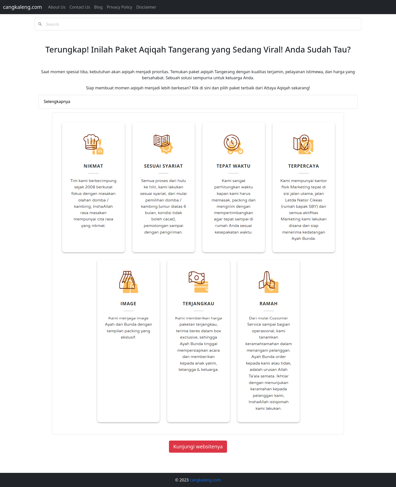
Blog (98, 7)
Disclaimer (146, 7)
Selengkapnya (57, 101)
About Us (56, 7)
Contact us (79, 7)
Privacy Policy (119, 7)
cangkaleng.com (22, 7)
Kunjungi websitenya (198, 446)
